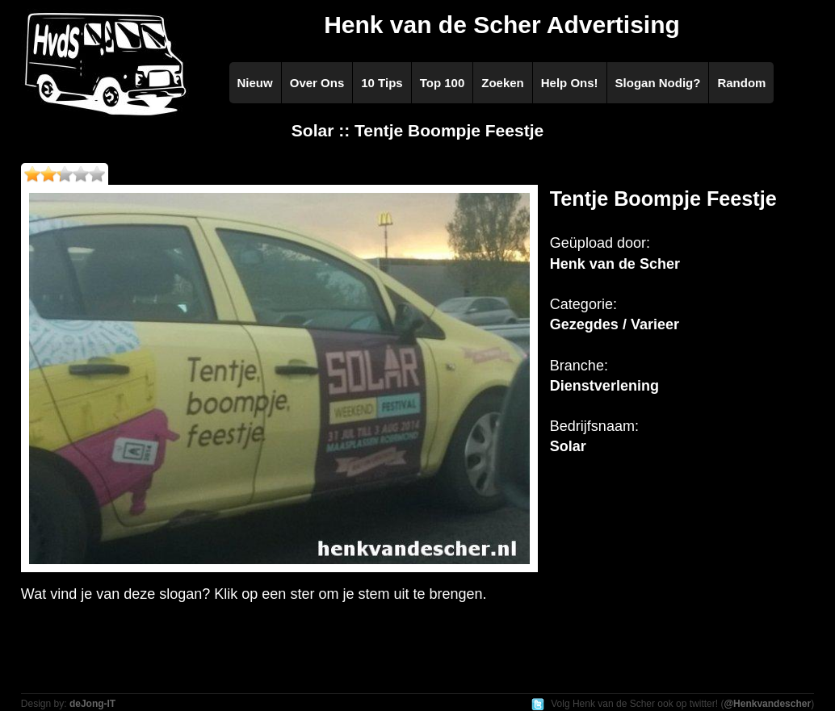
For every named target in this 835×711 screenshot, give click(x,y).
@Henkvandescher (767, 703)
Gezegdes (584, 324)
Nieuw (255, 83)
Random (741, 83)
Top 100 (442, 83)
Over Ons (317, 83)
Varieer (655, 324)
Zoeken (502, 83)
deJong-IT (92, 703)
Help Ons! (569, 83)
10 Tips (381, 83)
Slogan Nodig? (658, 83)
